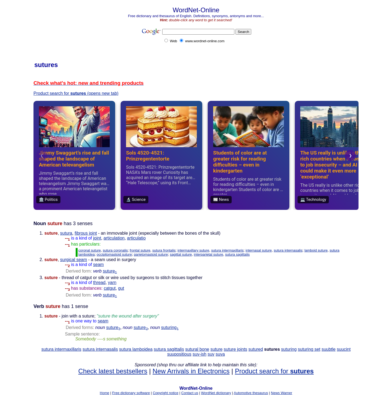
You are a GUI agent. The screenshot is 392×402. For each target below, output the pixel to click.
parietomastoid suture (151, 254)
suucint (344, 349)
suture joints (235, 349)
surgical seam (73, 259)
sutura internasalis (288, 250)
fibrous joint (86, 233)
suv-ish (200, 354)
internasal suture (259, 250)
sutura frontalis (164, 250)
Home (104, 393)
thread (99, 282)
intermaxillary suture (193, 250)
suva (220, 354)
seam (98, 264)
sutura (66, 233)
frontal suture (140, 250)
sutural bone (197, 349)
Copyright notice (165, 393)
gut (121, 288)
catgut (110, 288)
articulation (113, 238)
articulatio (136, 238)
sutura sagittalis (237, 254)
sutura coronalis (115, 250)
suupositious (179, 354)
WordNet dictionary (216, 393)
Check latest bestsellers (112, 371)
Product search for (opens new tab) (75, 93)
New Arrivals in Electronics (191, 371)
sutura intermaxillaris (227, 250)
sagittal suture (181, 254)
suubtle (328, 349)
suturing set (309, 349)
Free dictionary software (131, 393)
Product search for (274, 371)
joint (97, 238)
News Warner (281, 393)
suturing (170, 327)
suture (110, 271)
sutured (256, 349)
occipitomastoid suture (114, 254)
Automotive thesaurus (251, 393)
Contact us (189, 393)
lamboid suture (315, 250)
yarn (112, 282)
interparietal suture (208, 254)
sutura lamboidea (136, 349)
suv (211, 354)
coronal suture (89, 250)
